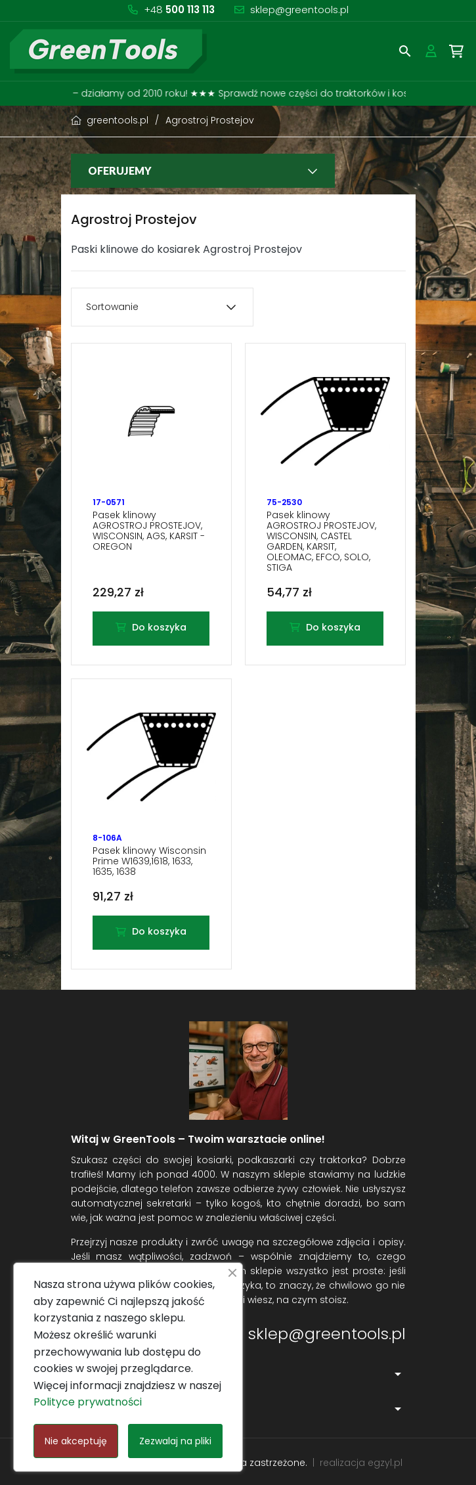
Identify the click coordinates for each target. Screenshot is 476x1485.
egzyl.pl (385, 1462)
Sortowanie (112, 306)
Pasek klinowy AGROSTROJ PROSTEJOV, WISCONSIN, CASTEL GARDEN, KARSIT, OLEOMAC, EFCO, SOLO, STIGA (321, 541)
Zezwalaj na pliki (175, 1441)
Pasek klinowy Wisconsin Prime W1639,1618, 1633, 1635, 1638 (149, 861)
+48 (179, 9)
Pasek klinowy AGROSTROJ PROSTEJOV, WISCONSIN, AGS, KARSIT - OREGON (149, 530)
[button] (405, 51)
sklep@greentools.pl (299, 9)
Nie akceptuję (76, 1441)
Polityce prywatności (87, 1401)
